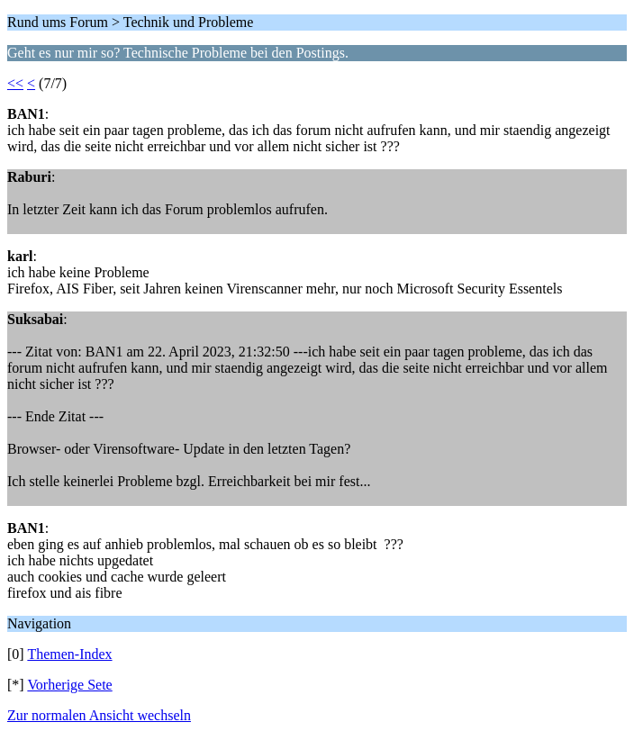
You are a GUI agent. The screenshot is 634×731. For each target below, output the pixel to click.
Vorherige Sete (69, 684)
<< (15, 83)
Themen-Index (69, 654)
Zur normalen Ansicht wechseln (99, 715)
